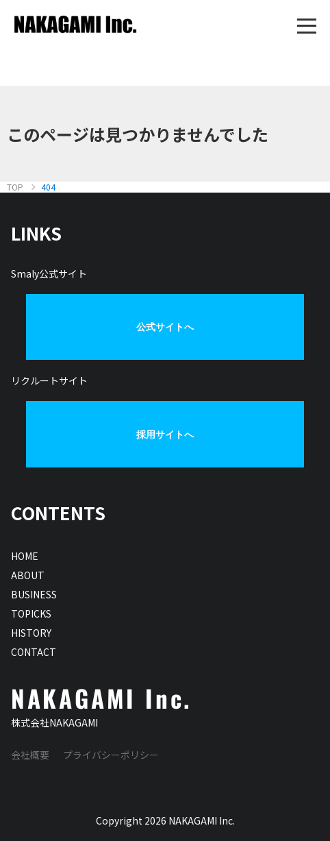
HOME (24, 556)
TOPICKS (31, 613)
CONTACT (33, 652)
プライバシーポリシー (111, 754)
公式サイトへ (165, 326)
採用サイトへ (165, 434)
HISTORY (31, 632)
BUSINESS (34, 594)
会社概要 (30, 754)
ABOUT (28, 575)
